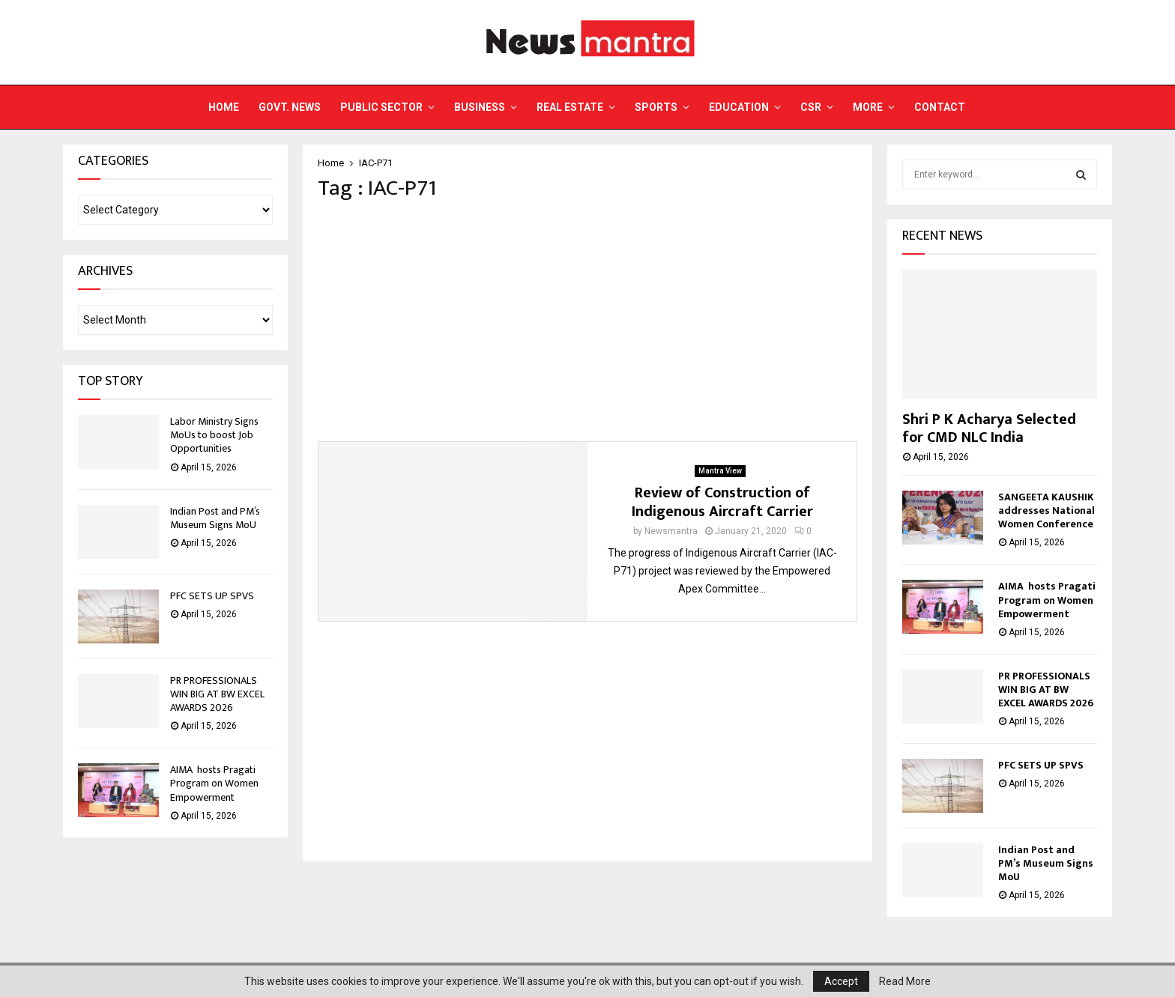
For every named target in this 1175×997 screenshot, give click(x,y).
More (868, 107)
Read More (905, 981)
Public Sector (381, 107)
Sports (656, 107)
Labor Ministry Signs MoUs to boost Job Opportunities (214, 435)
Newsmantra (671, 531)
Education (739, 107)
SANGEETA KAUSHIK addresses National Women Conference (1046, 510)
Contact (939, 107)
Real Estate (570, 107)
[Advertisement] (587, 321)
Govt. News (290, 107)
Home (223, 107)
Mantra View (720, 471)
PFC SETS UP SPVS (212, 595)
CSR (810, 107)
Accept (841, 981)
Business (479, 107)
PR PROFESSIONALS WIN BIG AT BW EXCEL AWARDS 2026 (217, 694)
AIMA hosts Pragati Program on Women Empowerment (214, 783)
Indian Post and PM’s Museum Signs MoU (215, 518)
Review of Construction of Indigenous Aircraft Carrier (722, 502)
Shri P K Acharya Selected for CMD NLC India (989, 428)
